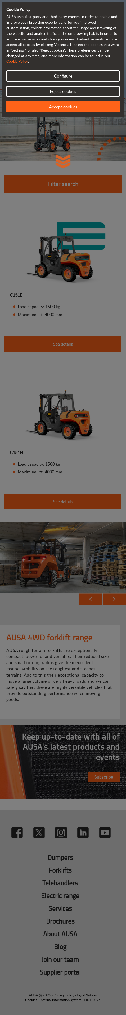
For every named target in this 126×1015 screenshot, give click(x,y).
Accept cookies (63, 107)
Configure (63, 76)
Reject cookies (63, 91)
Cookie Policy (17, 61)
